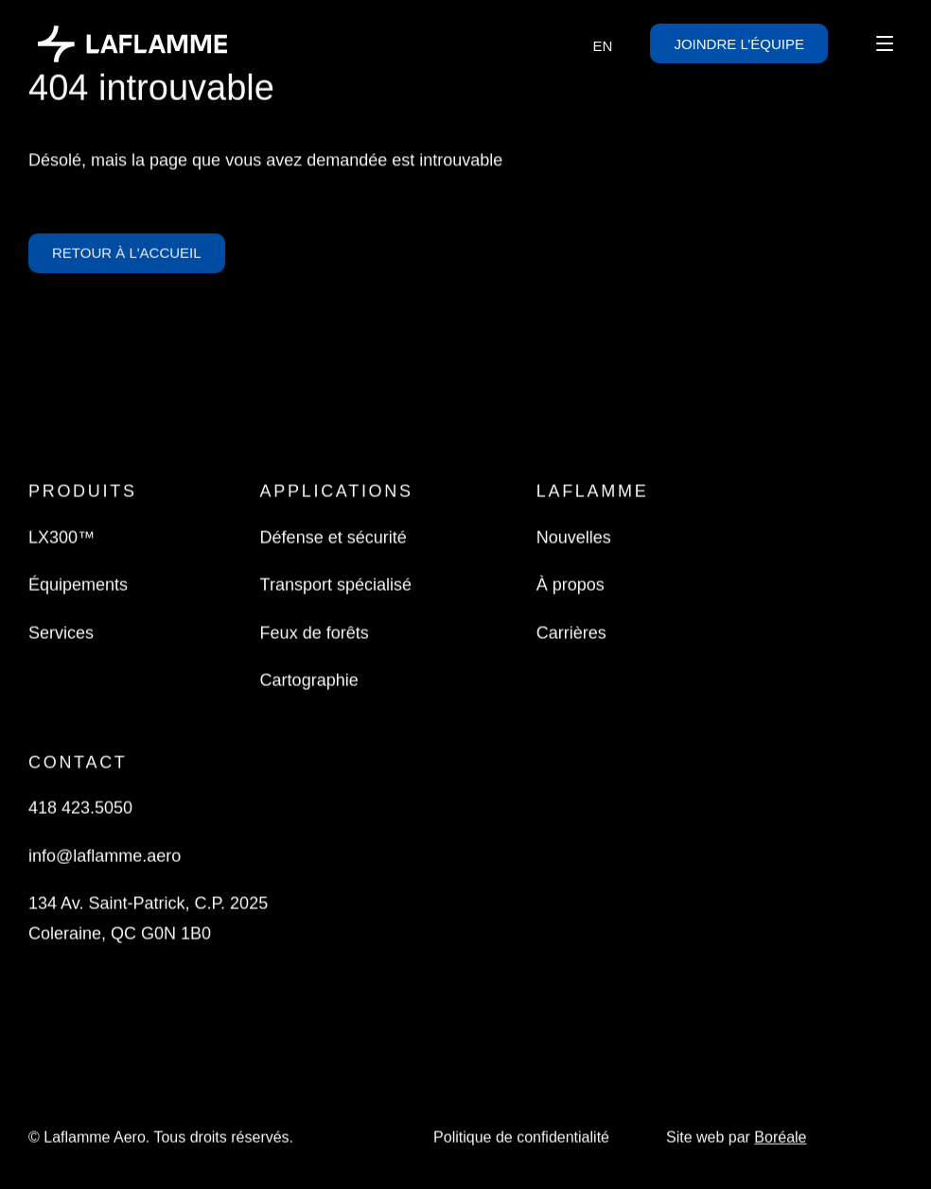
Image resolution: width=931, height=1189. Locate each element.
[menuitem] (603, 45)
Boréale (780, 1139)
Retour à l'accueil (127, 258)
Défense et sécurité (333, 538)
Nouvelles (573, 538)
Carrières (571, 634)
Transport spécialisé (336, 586)
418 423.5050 (80, 809)
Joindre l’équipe (739, 43)
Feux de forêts (314, 634)
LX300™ (61, 538)
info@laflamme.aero (104, 857)
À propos (570, 586)
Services (61, 634)
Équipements (78, 586)
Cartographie (309, 681)
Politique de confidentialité (521, 1139)
